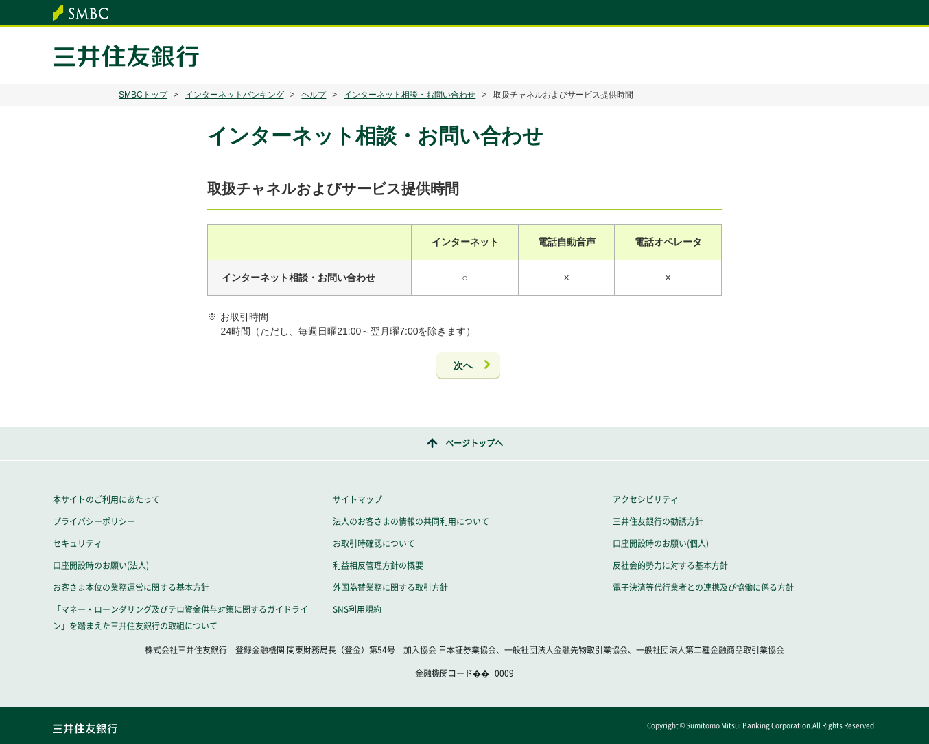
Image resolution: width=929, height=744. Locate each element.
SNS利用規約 (357, 609)
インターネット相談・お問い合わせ (409, 95)
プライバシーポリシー (94, 521)
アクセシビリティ (646, 499)
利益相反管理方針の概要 (378, 565)
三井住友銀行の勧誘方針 (658, 521)
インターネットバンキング (234, 95)
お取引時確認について (374, 543)
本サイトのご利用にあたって (106, 499)
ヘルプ (313, 95)
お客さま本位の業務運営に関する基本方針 (131, 587)
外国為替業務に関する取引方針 (390, 587)
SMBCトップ (143, 95)
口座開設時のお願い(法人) (101, 565)
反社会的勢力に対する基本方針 (670, 565)
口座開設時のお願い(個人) (661, 543)
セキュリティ (77, 543)
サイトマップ (357, 499)
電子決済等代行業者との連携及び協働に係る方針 (703, 587)
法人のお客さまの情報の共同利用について (411, 521)
